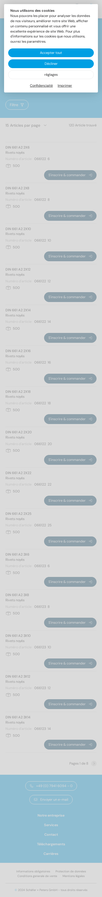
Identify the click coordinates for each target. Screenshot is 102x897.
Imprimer (65, 85)
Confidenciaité (41, 85)
